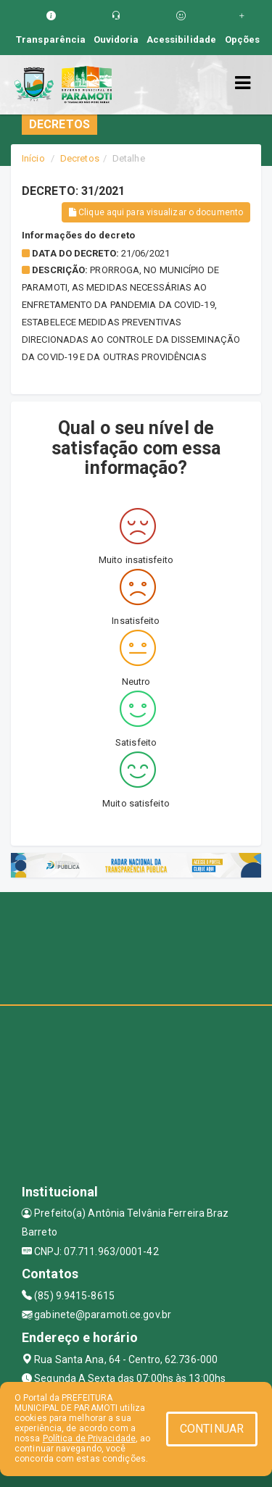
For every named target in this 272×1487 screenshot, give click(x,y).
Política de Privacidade (89, 1438)
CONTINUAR (212, 1429)
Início (33, 158)
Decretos (79, 158)
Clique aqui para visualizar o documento (156, 212)
